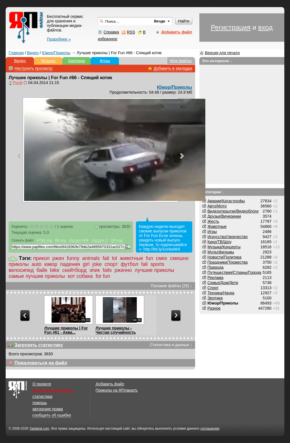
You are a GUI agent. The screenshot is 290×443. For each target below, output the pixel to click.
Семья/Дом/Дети (223, 282)
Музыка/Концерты (224, 247)
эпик (94, 270)
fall (144, 264)
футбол (129, 264)
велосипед (20, 270)
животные (131, 258)
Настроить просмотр (33, 68)
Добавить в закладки (173, 68)
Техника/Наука (221, 293)
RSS (131, 32)
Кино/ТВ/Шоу (220, 242)
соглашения (209, 429)
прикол (41, 258)
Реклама (215, 277)
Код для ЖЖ (79, 240)
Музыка (48, 60)
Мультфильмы (221, 252)
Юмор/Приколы (56, 53)
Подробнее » (59, 39)
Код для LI (99, 240)
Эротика (215, 298)
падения (70, 264)
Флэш (105, 60)
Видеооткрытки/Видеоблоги (233, 211)
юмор (50, 264)
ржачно (123, 270)
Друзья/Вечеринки (224, 216)
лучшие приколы (154, 270)
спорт (111, 264)
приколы (18, 264)
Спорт (213, 287)
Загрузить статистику (38, 345)
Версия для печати (222, 53)
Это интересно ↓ (217, 61)
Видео (33, 53)
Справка (111, 32)
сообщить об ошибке (51, 415)
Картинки (76, 60)
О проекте (41, 384)
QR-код (116, 240)
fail (106, 258)
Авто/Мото (217, 206)
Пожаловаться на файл (40, 362)
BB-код (60, 240)
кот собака (80, 276)
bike (54, 270)
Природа (216, 267)
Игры (212, 231)
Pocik (17, 82)
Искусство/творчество (228, 236)
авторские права (47, 409)
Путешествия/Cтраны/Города (234, 272)
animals (91, 258)
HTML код (44, 240)
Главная (16, 53)
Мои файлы (181, 60)
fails (107, 270)
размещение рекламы (52, 390)
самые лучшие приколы (36, 276)
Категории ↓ (213, 192)
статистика (42, 396)
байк (42, 270)
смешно (179, 258)
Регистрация (230, 27)
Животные (217, 226)
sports (157, 264)
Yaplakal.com (39, 429)
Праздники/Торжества (228, 262)
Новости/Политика (225, 257)
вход (265, 27)
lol (114, 258)
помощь (39, 402)
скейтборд (74, 270)
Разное (214, 308)
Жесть (213, 221)
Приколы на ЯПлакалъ (117, 390)
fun (149, 258)
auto (36, 264)
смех (161, 258)
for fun (103, 276)
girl (86, 264)
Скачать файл (22, 240)
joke (97, 264)
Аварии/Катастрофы (226, 201)
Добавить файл (110, 384)
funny (73, 258)
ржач (58, 258)
